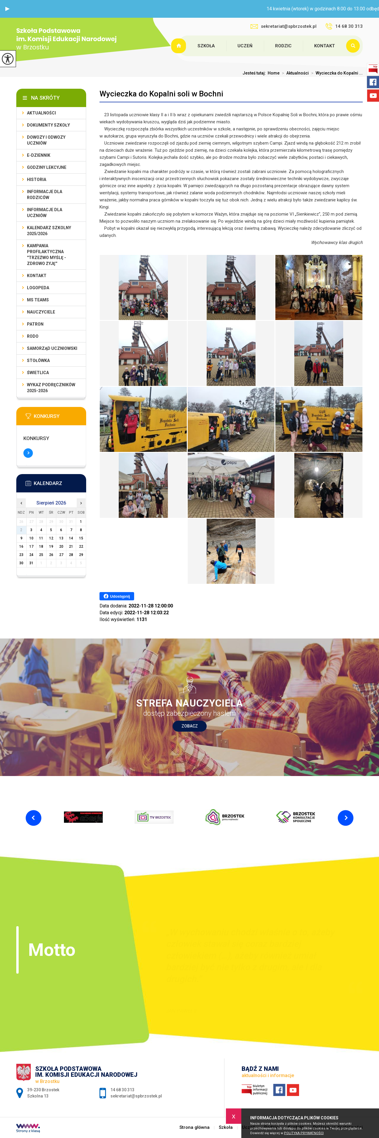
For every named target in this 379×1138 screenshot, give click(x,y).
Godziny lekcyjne (46, 167)
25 (41, 555)
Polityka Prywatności (304, 1133)
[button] (7, 9)
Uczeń (245, 46)
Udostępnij (117, 596)
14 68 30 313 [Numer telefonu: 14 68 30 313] (122, 1089)
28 (71, 555)
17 (31, 546)
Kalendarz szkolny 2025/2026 (49, 230)
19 (51, 546)
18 (41, 546)
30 (21, 563)
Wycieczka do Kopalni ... (336, 73)
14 (71, 538)
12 (51, 538)
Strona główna (179, 45)
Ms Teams (38, 300)
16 (21, 546)
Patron (35, 324)
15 (81, 538)
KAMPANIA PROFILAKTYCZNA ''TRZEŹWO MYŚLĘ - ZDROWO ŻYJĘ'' (46, 254)
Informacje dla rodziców (44, 194)
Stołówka (38, 360)
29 (81, 555)
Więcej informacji (28, 453)
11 (41, 538)
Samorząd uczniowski (52, 348)
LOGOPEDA (38, 287)
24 (31, 555)
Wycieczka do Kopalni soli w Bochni (161, 93)
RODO (32, 336)
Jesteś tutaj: (255, 73)
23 (21, 555)
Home (274, 73)
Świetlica (38, 372)
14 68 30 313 (344, 26)
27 (61, 555)
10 (31, 538)
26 (51, 555)
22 (81, 546)
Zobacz (190, 726)
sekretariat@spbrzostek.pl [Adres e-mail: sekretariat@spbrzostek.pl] (136, 1096)
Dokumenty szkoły (48, 125)
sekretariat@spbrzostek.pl (283, 26)
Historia (36, 179)
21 (71, 546)
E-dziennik (38, 155)
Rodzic (283, 46)
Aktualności (294, 73)
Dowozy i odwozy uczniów (46, 140)
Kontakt (324, 46)
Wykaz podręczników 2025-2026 (51, 387)
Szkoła (206, 46)
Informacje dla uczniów (44, 212)
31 (31, 563)
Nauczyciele (41, 312)
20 (61, 546)
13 (61, 538)
